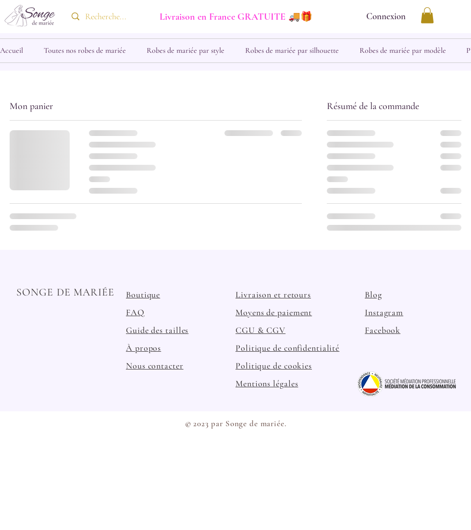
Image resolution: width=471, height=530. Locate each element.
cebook (387, 330)
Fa (369, 330)
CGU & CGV (260, 330)
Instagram (384, 312)
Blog (373, 294)
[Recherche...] (106, 16)
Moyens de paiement (274, 312)
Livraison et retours (273, 294)
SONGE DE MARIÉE (65, 292)
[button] (427, 15)
